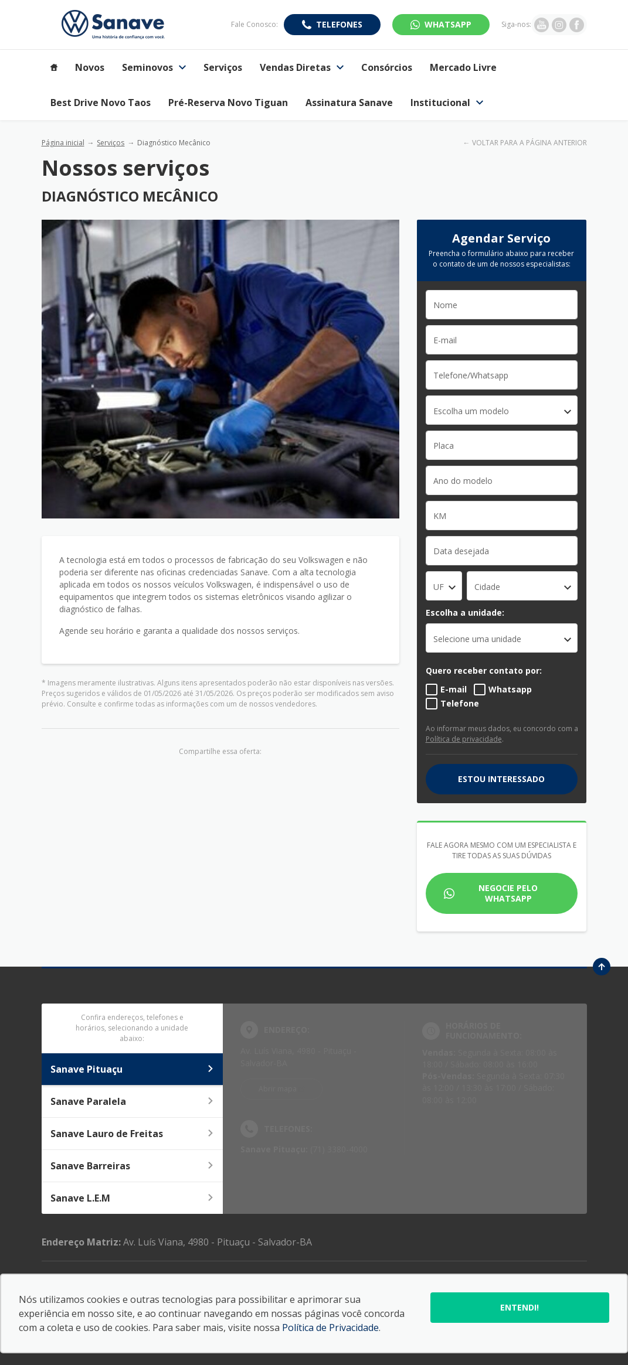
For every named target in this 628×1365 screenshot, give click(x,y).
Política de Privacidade (330, 1327)
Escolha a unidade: (465, 612)
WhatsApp (448, 24)
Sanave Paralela (132, 1101)
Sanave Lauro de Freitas (132, 1133)
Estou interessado (501, 778)
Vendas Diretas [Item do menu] (302, 67)
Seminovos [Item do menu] (154, 67)
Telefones (339, 24)
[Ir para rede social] (541, 24)
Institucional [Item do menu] (446, 102)
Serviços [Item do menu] (222, 67)
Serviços (110, 143)
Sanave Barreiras (132, 1165)
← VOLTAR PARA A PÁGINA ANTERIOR (525, 143)
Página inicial (63, 143)
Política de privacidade (464, 739)
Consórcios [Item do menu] (386, 67)
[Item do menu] (53, 67)
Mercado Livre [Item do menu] (463, 67)
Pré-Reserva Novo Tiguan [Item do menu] (228, 102)
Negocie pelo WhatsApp (508, 893)
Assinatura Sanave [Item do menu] (349, 102)
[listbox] (502, 638)
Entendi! (519, 1307)
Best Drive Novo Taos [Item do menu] (100, 102)
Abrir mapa (278, 1089)
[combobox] (502, 410)
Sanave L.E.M (132, 1198)
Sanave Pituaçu (132, 1069)
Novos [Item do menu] (89, 67)
